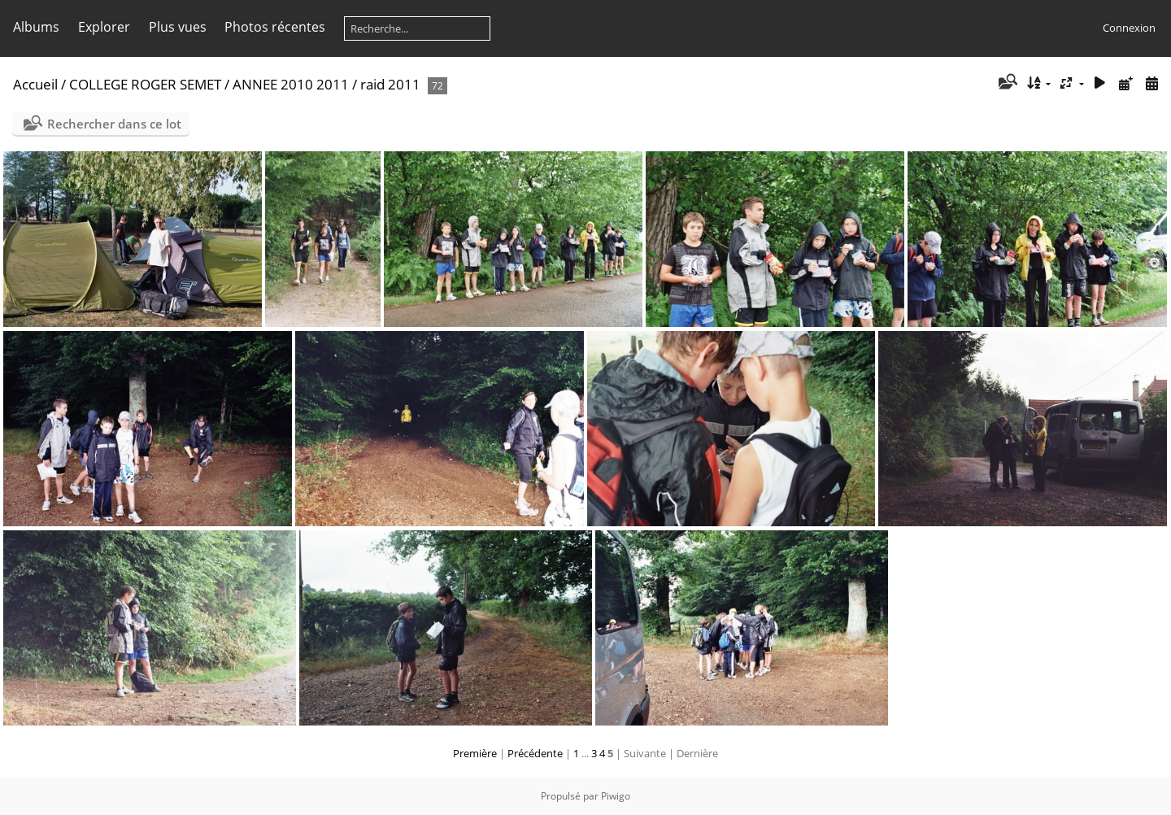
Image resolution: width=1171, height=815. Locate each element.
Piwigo (615, 796)
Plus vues (178, 27)
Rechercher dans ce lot (114, 123)
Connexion (1129, 27)
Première (475, 753)
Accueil (35, 84)
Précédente (535, 753)
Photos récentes (274, 27)
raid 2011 (390, 84)
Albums (36, 27)
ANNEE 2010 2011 (291, 84)
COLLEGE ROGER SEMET (145, 84)
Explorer (104, 27)
